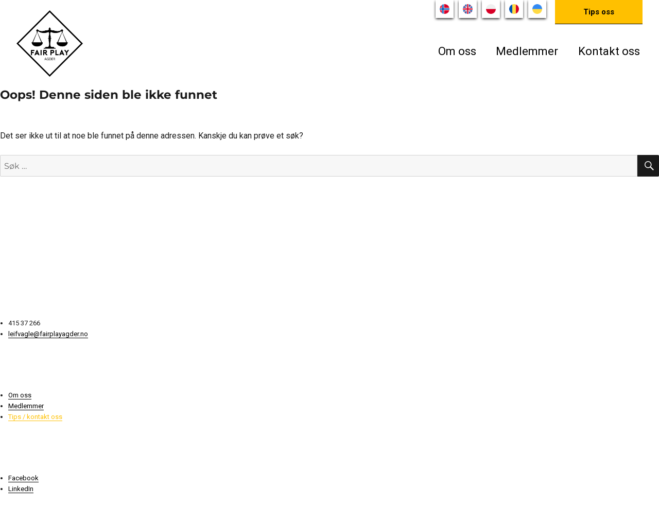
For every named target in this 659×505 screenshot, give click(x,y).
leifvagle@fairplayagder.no (48, 334)
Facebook (23, 478)
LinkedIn (20, 489)
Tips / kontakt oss (35, 417)
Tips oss (598, 11)
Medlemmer (527, 51)
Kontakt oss (609, 51)
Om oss (457, 51)
